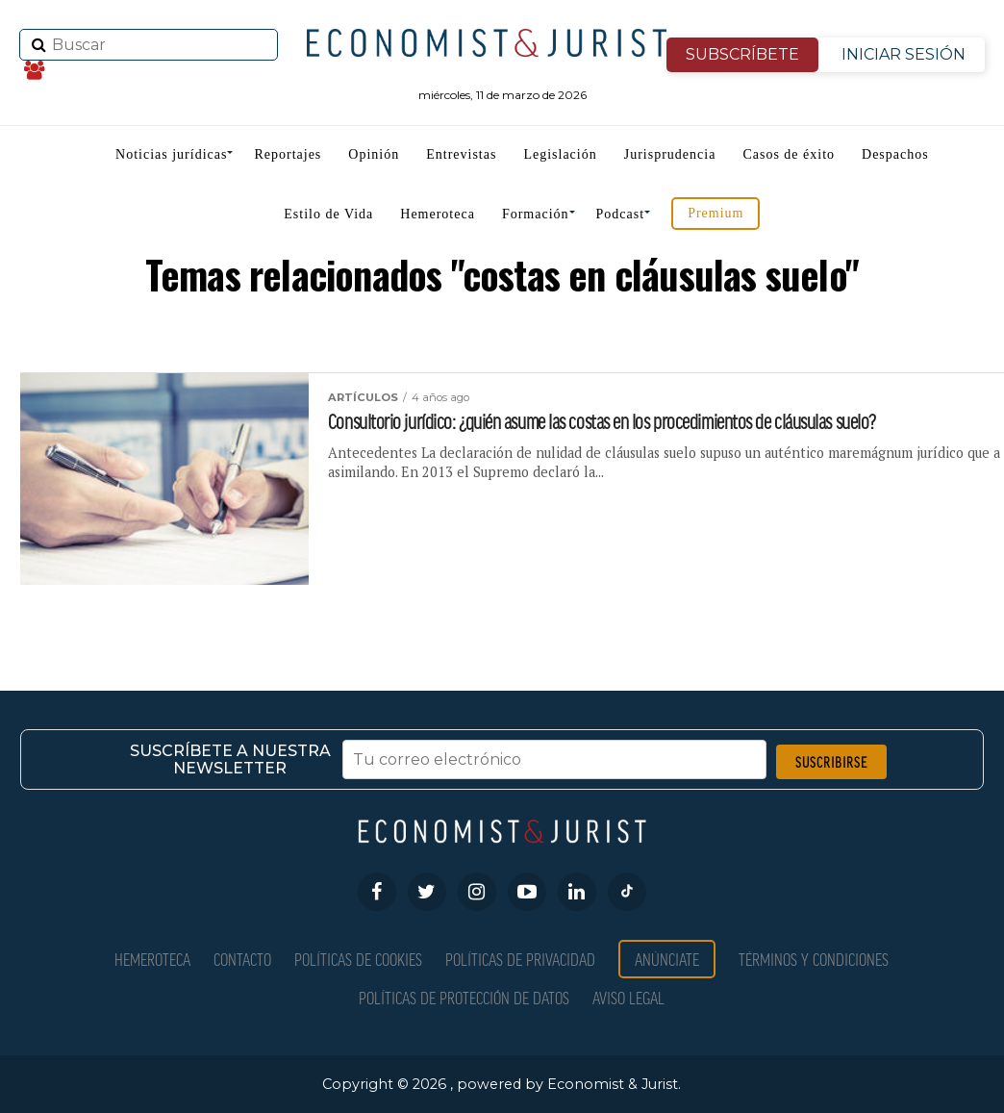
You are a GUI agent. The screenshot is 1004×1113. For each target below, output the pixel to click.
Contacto (242, 958)
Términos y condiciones (814, 958)
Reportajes (287, 154)
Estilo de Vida (328, 214)
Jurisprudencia (670, 154)
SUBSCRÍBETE (742, 54)
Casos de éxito (788, 154)
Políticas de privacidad (520, 958)
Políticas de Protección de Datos (464, 997)
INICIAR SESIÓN (903, 54)
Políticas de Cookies (358, 958)
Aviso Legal (628, 997)
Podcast (620, 214)
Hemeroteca (437, 214)
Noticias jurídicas (171, 154)
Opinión (373, 154)
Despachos (895, 154)
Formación (535, 214)
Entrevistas (461, 154)
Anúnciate (667, 958)
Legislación (559, 154)
